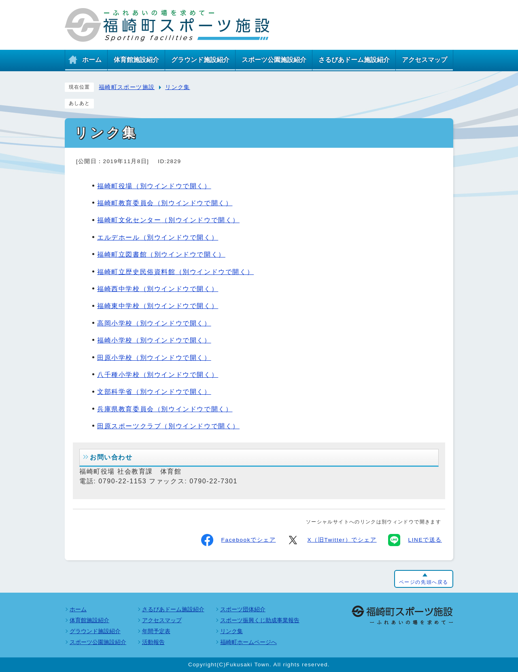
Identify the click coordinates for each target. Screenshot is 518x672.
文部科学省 (154, 391)
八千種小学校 (157, 374)
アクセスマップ (162, 620)
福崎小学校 (154, 340)
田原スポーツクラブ (168, 426)
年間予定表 (156, 631)
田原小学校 (154, 357)
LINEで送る (415, 540)
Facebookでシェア (238, 540)
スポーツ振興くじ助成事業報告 (259, 620)
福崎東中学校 (157, 305)
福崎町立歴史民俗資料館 (175, 271)
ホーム (78, 609)
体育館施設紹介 (89, 620)
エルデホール (157, 237)
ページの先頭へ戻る (423, 582)
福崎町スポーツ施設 (127, 87)
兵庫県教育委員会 (164, 409)
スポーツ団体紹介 (242, 609)
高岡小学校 (154, 323)
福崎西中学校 (157, 288)
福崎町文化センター (168, 220)
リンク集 (177, 87)
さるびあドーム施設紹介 (173, 609)
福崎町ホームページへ (248, 642)
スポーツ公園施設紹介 (98, 642)
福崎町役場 (154, 186)
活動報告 (153, 642)
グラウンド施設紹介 (95, 631)
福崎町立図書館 (161, 254)
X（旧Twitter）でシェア (331, 540)
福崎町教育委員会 (164, 203)
